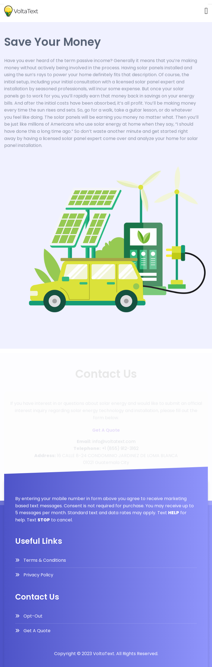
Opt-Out (33, 616)
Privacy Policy (38, 575)
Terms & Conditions (44, 560)
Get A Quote (37, 630)
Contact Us (15, 10)
